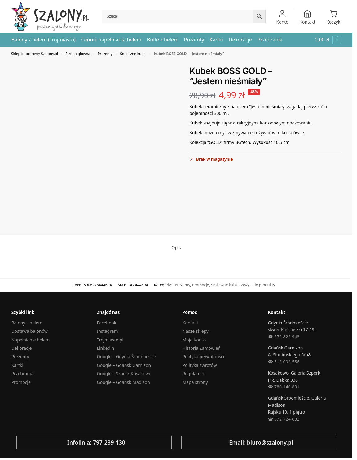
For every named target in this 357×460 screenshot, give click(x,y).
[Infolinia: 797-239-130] (25, 442)
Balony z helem (26, 323)
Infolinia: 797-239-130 (96, 442)
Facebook (107, 323)
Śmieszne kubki (133, 53)
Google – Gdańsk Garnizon (124, 365)
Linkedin (105, 348)
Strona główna (77, 53)
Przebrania (22, 373)
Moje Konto (194, 340)
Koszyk (333, 17)
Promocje (200, 285)
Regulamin (194, 373)
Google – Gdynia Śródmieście (126, 356)
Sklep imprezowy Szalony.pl (34, 53)
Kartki (17, 365)
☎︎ (270, 419)
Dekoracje (21, 348)
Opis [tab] (176, 247)
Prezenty (105, 53)
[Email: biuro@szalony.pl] (190, 442)
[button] (328, 40)
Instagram (107, 331)
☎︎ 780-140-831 (283, 387)
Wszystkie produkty (257, 285)
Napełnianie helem (30, 340)
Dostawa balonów (29, 331)
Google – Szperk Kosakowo (124, 373)
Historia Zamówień (202, 348)
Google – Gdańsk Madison (123, 382)
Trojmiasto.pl (110, 340)
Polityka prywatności (203, 356)
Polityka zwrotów (200, 365)
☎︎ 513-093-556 (283, 362)
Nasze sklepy (196, 331)
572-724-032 (286, 419)
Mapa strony (195, 382)
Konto (282, 17)
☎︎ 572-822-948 (283, 337)
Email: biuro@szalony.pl (261, 442)
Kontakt (307, 17)
